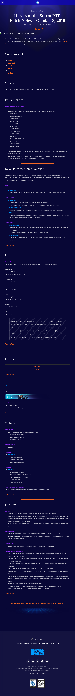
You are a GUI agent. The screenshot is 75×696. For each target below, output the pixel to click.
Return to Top (9, 245)
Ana (37, 369)
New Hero (10, 65)
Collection (10, 70)
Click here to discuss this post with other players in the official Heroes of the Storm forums (37, 603)
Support (37, 366)
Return (7, 413)
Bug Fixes (10, 73)
